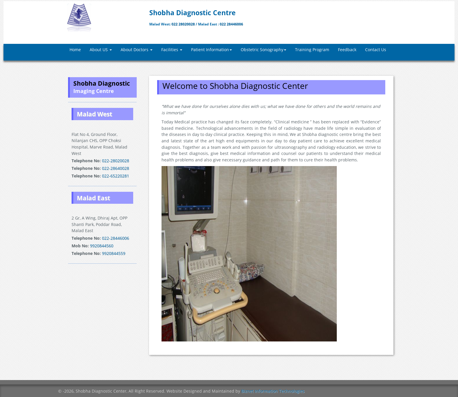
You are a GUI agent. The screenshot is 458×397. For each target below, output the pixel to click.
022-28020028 (115, 160)
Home (75, 49)
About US (101, 49)
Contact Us (375, 49)
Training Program (312, 49)
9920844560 (101, 245)
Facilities (171, 49)
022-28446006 (115, 238)
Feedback (347, 49)
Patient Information (211, 49)
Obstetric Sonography (263, 49)
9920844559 (113, 253)
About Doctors (136, 49)
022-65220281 (115, 176)
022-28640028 (115, 168)
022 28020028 (183, 24)
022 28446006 (231, 24)
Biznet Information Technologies (273, 391)
